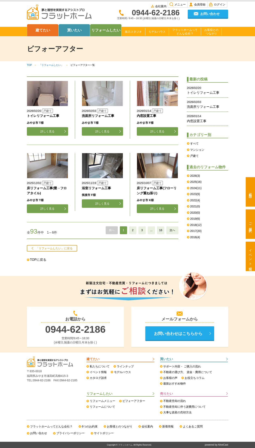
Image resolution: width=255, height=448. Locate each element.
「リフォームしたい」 (51, 65)
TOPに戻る (38, 259)
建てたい (43, 30)
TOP (29, 65)
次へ (172, 230)
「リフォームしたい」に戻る (54, 248)
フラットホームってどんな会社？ (185, 31)
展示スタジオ (133, 31)
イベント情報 (250, 256)
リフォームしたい (105, 30)
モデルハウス (157, 31)
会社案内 (160, 6)
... (151, 230)
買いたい (74, 30)
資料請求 (250, 191)
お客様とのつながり (211, 31)
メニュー (180, 4)
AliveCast (223, 444)
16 (160, 230)
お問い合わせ (210, 14)
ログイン (219, 4)
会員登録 (199, 4)
